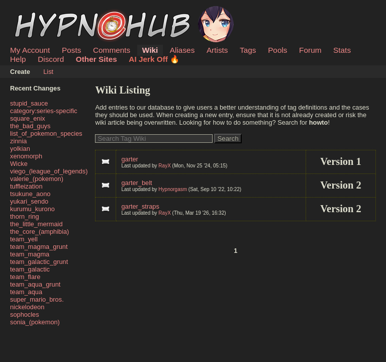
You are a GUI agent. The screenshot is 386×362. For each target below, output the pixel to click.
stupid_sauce (29, 103)
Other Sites (96, 59)
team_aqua (26, 292)
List (48, 71)
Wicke (19, 163)
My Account (30, 50)
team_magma (29, 254)
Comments (111, 50)
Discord (51, 59)
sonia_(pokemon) (35, 322)
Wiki (150, 50)
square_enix (27, 118)
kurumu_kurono (32, 209)
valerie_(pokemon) (36, 179)
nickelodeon (27, 307)
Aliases (182, 50)
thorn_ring (24, 216)
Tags (248, 50)
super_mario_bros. (37, 299)
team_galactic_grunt (39, 261)
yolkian (20, 148)
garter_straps (140, 206)
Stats (342, 50)
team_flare (25, 277)
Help (18, 59)
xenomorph (26, 156)
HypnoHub (37, 11)
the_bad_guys (30, 126)
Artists (217, 50)
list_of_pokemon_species (46, 133)
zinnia (18, 141)
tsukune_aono (30, 194)
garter (129, 159)
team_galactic (30, 269)
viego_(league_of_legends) (48, 171)
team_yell (24, 239)
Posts (71, 50)
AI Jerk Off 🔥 (154, 59)
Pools (277, 50)
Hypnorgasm (172, 189)
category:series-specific (43, 111)
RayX (164, 165)
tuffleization (26, 186)
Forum (310, 50)
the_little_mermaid (36, 224)
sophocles (24, 314)
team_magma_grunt (39, 246)
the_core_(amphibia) (39, 231)
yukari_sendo (29, 201)
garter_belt (136, 183)
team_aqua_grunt (35, 284)
